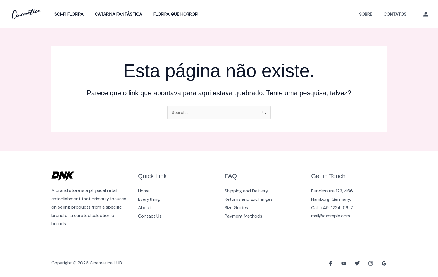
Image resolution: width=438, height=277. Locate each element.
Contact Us (149, 216)
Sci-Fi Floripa (67, 14)
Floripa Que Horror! (170, 14)
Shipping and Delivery (246, 191)
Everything (149, 199)
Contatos (396, 14)
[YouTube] (348, 263)
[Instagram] (372, 263)
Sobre (369, 14)
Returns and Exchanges (249, 199)
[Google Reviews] (384, 263)
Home (144, 191)
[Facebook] (336, 263)
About (144, 208)
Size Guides (236, 208)
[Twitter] (360, 263)
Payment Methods (243, 216)
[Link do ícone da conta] (425, 14)
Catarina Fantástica (115, 14)
